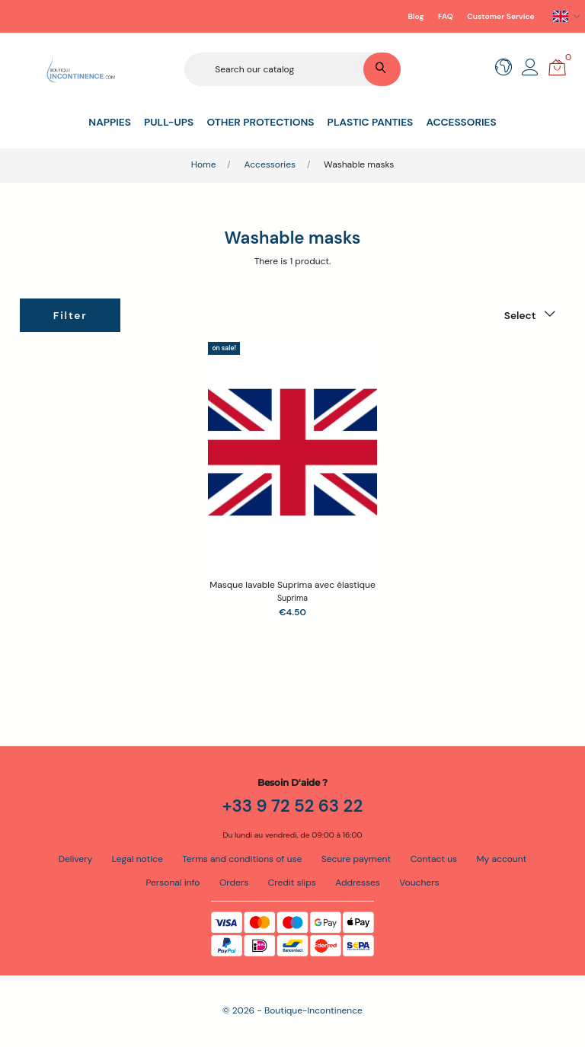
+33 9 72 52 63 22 (292, 806)
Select (520, 315)
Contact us (434, 859)
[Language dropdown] (566, 16)
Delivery (76, 859)
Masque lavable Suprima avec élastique (292, 585)
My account (502, 859)
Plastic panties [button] (371, 122)
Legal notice (137, 859)
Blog (416, 16)
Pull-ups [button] (168, 122)
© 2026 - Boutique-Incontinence (292, 1010)
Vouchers (419, 882)
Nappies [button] (109, 122)
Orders (233, 882)
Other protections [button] (260, 122)
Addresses (357, 882)
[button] (530, 71)
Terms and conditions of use (242, 859)
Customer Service (500, 16)
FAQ (445, 16)
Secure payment (206, 16)
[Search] (292, 70)
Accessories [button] (461, 122)
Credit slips (292, 882)
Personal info (172, 882)
